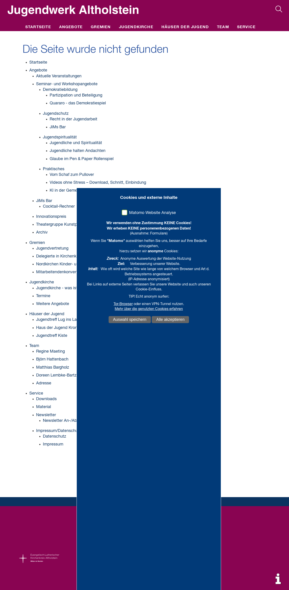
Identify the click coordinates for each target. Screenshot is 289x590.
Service (246, 27)
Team (223, 27)
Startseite (38, 27)
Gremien (101, 27)
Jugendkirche (136, 27)
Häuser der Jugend (185, 27)
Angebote (71, 27)
